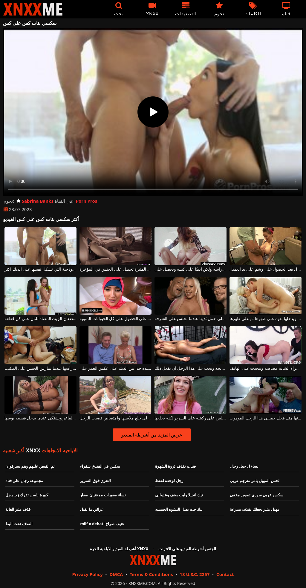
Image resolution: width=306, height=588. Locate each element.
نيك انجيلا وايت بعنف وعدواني (179, 495)
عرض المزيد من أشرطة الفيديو (152, 434)
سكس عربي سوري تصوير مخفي (256, 495)
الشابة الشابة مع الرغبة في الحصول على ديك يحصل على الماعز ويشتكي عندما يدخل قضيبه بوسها (40, 418)
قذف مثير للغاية (17, 509)
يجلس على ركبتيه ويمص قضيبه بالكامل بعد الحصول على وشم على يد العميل (266, 269)
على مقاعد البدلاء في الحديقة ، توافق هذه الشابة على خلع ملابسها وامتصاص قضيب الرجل (115, 418)
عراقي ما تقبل (92, 509)
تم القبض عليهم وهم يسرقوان (30, 466)
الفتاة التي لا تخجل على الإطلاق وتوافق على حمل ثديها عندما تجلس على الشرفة (190, 318)
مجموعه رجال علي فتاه (24, 480)
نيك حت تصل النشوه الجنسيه (179, 509)
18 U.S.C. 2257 (194, 574)
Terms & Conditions (151, 574)
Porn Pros (86, 201)
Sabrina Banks (34, 201)
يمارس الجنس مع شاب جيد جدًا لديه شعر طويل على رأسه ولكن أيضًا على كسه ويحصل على (190, 269)
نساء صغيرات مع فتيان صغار (103, 495)
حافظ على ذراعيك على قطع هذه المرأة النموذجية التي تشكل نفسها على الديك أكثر (40, 269)
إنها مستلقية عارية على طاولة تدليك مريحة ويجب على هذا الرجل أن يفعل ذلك (190, 368)
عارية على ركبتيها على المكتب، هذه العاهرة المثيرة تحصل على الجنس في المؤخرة (115, 269)
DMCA (116, 574)
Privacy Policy (87, 574)
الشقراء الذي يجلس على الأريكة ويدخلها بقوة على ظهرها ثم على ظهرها (266, 318)
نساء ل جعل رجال (244, 466)
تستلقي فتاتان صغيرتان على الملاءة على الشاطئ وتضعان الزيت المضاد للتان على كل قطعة (40, 318)
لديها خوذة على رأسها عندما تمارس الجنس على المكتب (40, 368)
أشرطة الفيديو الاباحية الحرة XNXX (119, 548)
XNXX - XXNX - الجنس (33, 9)
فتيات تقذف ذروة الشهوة (175, 466)
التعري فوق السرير (95, 480)
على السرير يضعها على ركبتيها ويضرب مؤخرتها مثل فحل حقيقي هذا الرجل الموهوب (266, 418)
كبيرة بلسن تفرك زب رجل (26, 495)
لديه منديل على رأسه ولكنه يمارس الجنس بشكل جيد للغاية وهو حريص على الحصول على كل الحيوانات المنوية (115, 318)
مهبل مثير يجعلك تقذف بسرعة (254, 509)
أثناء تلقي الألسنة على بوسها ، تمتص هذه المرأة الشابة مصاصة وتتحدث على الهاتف (266, 368)
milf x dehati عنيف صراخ (102, 523)
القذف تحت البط (19, 523)
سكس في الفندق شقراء (100, 466)
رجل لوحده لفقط (169, 480)
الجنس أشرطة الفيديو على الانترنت (187, 548)
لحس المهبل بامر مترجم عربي (254, 480)
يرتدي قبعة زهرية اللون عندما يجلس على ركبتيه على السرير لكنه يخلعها (190, 418)
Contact (225, 574)
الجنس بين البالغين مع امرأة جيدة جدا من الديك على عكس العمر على (115, 368)
